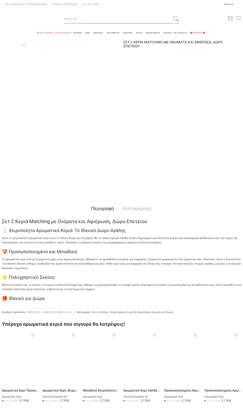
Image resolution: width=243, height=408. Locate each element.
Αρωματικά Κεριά (162, 312)
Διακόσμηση (117, 312)
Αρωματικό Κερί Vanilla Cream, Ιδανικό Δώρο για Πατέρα (141, 390)
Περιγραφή (102, 208)
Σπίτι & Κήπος (100, 312)
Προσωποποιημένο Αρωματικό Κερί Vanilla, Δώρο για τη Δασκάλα (182, 390)
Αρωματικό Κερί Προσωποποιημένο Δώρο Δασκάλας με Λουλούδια (20, 390)
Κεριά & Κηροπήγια (138, 312)
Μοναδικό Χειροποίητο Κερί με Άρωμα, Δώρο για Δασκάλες (101, 390)
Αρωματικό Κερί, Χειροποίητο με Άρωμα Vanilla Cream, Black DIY (60, 390)
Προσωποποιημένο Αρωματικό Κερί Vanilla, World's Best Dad (222, 390)
